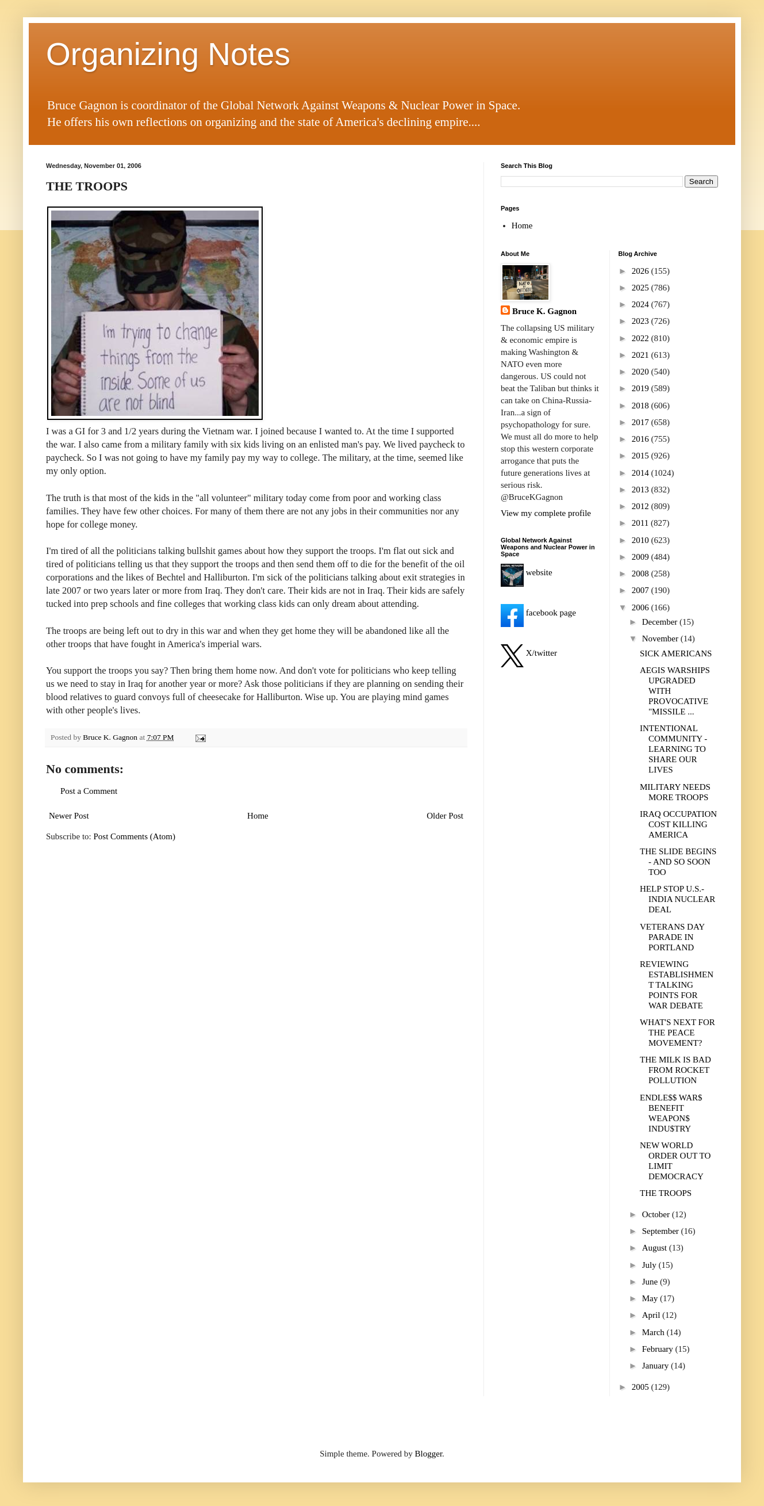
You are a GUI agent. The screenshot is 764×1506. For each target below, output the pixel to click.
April (652, 1315)
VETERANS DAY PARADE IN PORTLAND (672, 937)
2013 (641, 489)
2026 (641, 271)
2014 (641, 472)
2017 (641, 422)
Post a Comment (88, 791)
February (658, 1349)
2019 (641, 388)
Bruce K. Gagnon (544, 311)
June (651, 1281)
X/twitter (529, 653)
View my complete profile (546, 513)
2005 (641, 1387)
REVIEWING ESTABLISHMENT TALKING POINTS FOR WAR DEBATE (676, 985)
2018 (641, 405)
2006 (641, 607)
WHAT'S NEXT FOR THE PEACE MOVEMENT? (677, 1033)
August (655, 1247)
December (660, 621)
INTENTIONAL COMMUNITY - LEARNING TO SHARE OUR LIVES (673, 749)
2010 (641, 540)
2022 (641, 338)
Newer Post (69, 815)
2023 (641, 321)
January (656, 1365)
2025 (641, 287)
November (661, 638)
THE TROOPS (666, 1193)
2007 (641, 590)
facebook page (538, 612)
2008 (641, 573)
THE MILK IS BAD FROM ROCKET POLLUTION (675, 1070)
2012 (641, 506)
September (661, 1231)
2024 (641, 304)
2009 (641, 556)
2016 (641, 439)
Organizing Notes (168, 54)
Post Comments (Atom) (135, 836)
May (651, 1298)
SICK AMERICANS (676, 653)
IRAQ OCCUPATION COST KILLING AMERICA (678, 824)
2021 (641, 355)
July (650, 1265)
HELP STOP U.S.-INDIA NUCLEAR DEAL (677, 899)
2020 (641, 371)
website (526, 572)
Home (257, 815)
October (657, 1214)
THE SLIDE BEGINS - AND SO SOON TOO (678, 862)
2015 (641, 455)
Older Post (445, 815)
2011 (641, 523)
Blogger (429, 1453)
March (654, 1332)
